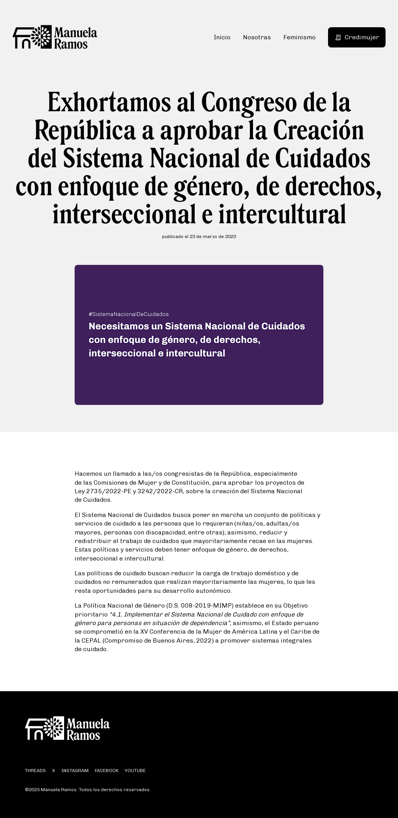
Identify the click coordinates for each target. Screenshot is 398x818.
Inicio (222, 37)
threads (35, 770)
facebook (107, 770)
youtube (135, 770)
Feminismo (299, 37)
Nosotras (257, 37)
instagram (75, 770)
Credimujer (356, 37)
